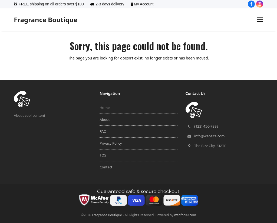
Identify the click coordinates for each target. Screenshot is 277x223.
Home (105, 107)
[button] (260, 19)
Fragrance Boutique (45, 19)
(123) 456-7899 (206, 126)
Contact (106, 167)
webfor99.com (185, 215)
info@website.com (209, 136)
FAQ (103, 131)
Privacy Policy (111, 143)
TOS (103, 155)
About (105, 119)
